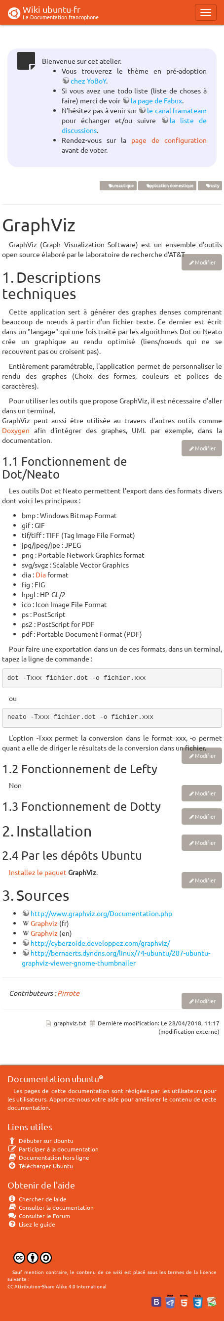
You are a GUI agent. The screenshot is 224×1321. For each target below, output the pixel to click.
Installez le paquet (38, 872)
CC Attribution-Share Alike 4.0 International (57, 1286)
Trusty (209, 185)
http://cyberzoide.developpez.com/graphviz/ (100, 942)
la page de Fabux (156, 100)
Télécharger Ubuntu (40, 1166)
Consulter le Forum (38, 1216)
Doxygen (16, 430)
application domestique (167, 185)
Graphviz (44, 923)
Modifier (205, 262)
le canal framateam (177, 110)
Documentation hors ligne (48, 1157)
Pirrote (68, 992)
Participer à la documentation (53, 1149)
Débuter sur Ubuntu (40, 1141)
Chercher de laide (37, 1199)
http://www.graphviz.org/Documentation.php (101, 913)
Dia (41, 574)
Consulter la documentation (50, 1207)
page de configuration (169, 139)
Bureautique (118, 185)
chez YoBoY (88, 80)
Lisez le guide (31, 1224)
